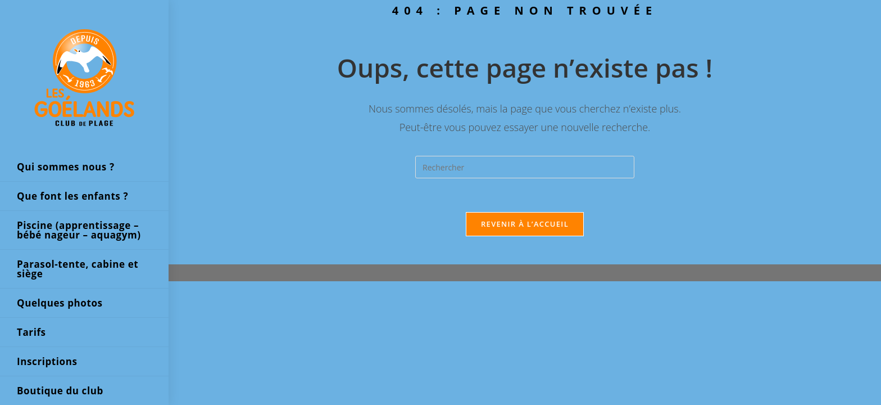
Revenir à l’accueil (525, 224)
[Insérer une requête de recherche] (524, 167)
